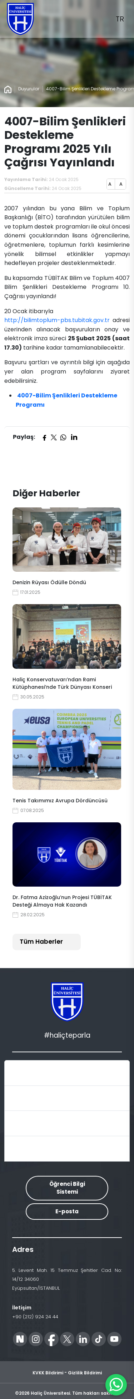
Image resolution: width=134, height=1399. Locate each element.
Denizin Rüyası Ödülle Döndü (49, 582)
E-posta (67, 1211)
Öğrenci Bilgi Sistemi (67, 1188)
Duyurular (28, 89)
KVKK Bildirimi (48, 1373)
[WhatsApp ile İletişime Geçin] (116, 1384)
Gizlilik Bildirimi (85, 1373)
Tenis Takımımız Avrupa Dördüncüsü (60, 800)
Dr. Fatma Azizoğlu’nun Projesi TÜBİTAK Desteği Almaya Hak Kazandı (62, 901)
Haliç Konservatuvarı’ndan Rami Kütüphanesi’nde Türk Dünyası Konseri (62, 683)
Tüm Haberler (41, 941)
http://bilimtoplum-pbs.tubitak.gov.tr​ (57, 320)
